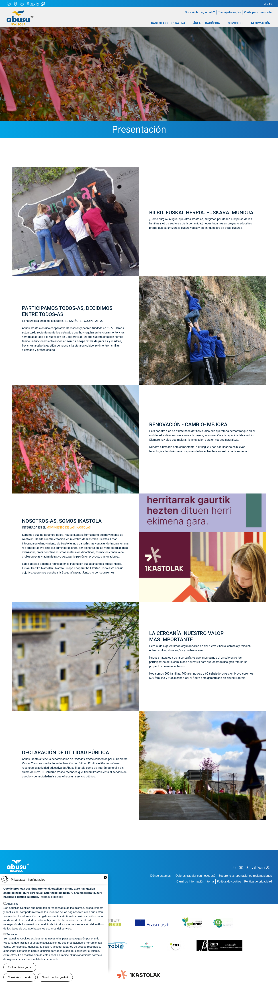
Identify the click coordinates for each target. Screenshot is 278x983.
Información (260, 23)
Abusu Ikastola (20, 12)
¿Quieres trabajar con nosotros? (194, 875)
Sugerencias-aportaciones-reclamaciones (245, 875)
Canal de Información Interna (195, 881)
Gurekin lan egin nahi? (200, 12)
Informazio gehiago (51, 902)
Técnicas (12, 939)
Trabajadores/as (229, 12)
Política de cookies (229, 881)
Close (105, 883)
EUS (266, 4)
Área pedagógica (206, 23)
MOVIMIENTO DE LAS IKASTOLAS (68, 527)
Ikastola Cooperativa (167, 23)
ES (270, 4)
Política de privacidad (258, 881)
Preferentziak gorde (20, 972)
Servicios (235, 23)
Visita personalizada (258, 12)
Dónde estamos (160, 875)
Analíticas (12, 909)
